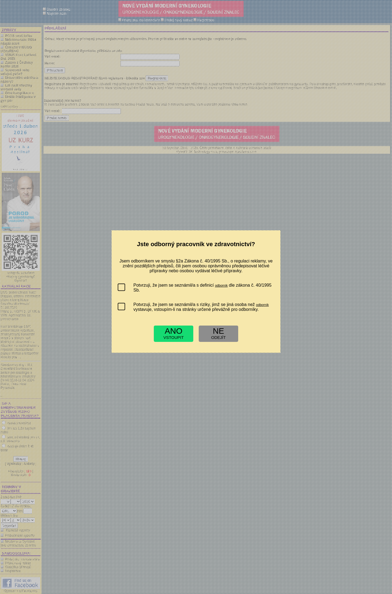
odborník (221, 285)
